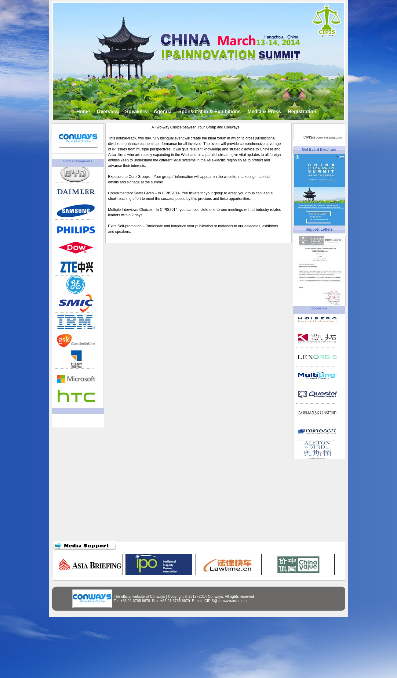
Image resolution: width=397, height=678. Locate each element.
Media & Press (264, 111)
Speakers (136, 111)
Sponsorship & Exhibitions (209, 111)
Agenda (163, 111)
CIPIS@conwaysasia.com (323, 137)
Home (83, 111)
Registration (302, 111)
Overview (107, 111)
